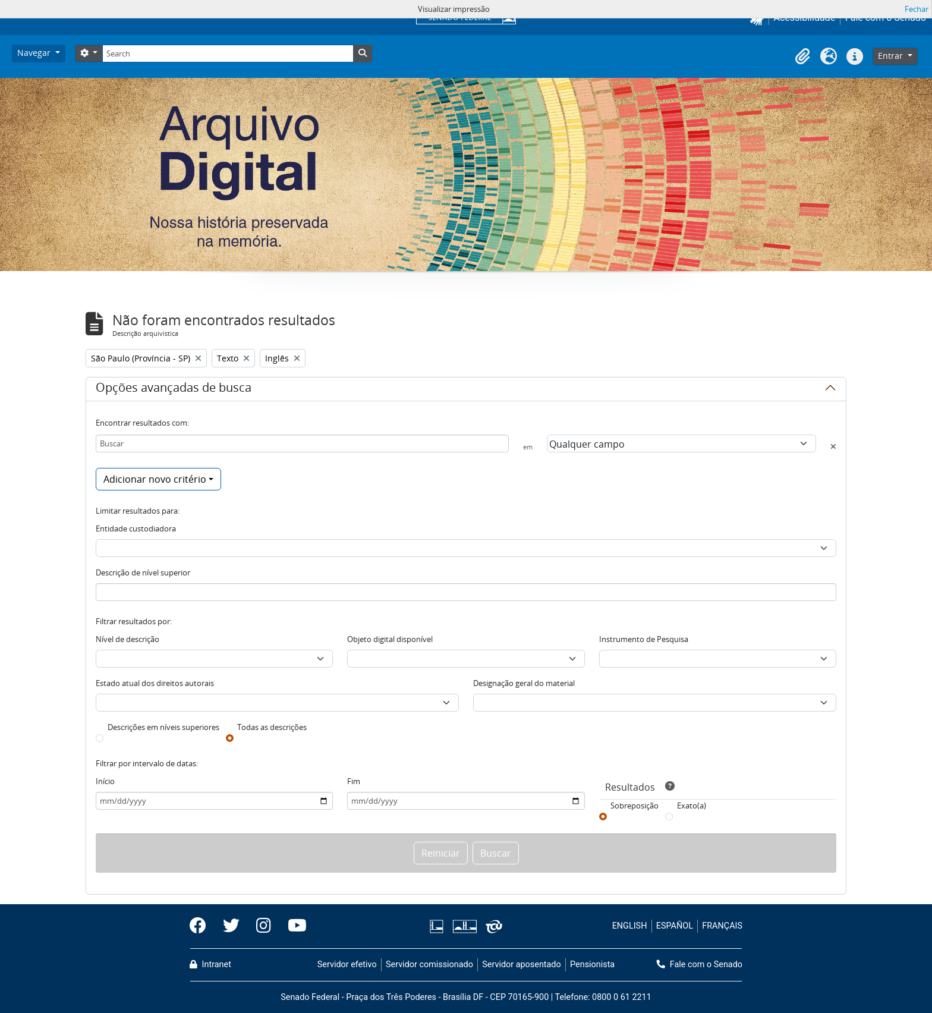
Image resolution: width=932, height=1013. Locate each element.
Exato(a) (691, 805)
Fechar (916, 9)
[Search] (227, 53)
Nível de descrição (127, 639)
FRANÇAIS (722, 926)
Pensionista (592, 964)
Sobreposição (634, 805)
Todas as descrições (272, 727)
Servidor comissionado (429, 964)
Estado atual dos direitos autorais (155, 683)
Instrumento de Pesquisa (643, 639)
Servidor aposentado (521, 964)
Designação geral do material (524, 683)
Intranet (210, 964)
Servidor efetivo (347, 964)
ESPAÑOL (674, 926)
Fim (353, 781)
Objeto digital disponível (390, 639)
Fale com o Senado (699, 964)
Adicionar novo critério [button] (154, 479)
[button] (802, 56)
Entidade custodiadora (136, 528)
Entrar (891, 55)
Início (105, 781)
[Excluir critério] (833, 446)
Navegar (35, 52)
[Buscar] (302, 443)
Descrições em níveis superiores (163, 727)
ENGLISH (629, 926)
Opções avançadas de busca (173, 389)
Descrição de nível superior (143, 572)
